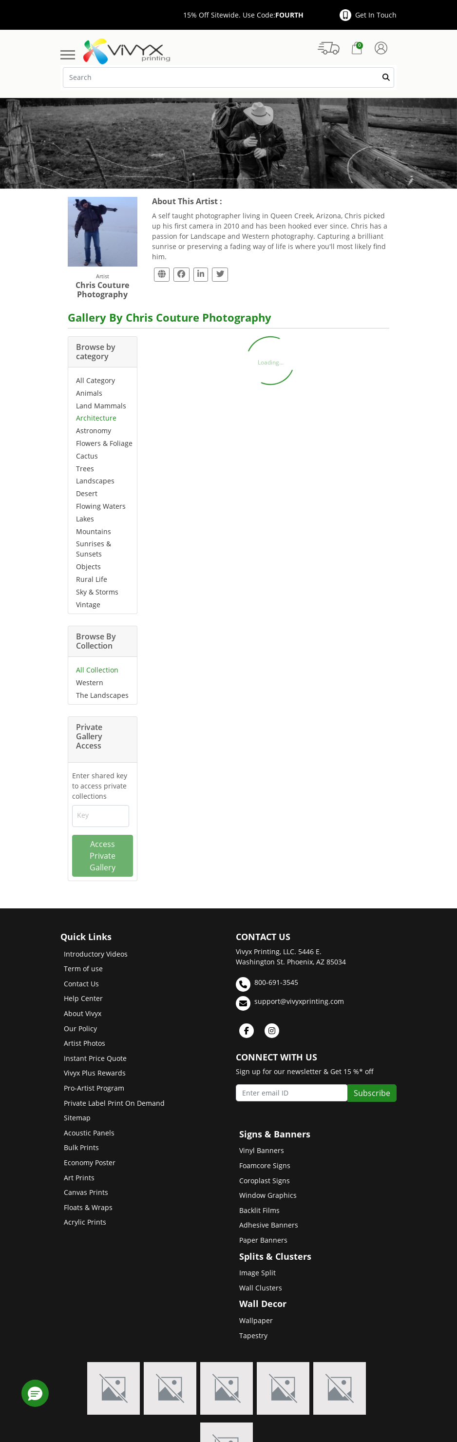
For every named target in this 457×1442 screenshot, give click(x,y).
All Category (95, 380)
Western (89, 682)
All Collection (97, 669)
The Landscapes (102, 695)
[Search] (228, 77)
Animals (89, 393)
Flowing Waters (101, 506)
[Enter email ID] (292, 1092)
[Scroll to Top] (440, 1399)
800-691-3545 (267, 984)
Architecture (96, 418)
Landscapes (95, 480)
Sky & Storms (97, 591)
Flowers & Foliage (104, 443)
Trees (85, 468)
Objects (88, 566)
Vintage (88, 604)
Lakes (85, 518)
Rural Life (91, 579)
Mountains (93, 531)
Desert (86, 493)
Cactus (87, 456)
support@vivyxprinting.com (290, 1003)
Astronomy (93, 430)
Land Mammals (101, 405)
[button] (35, 1393)
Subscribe (372, 1093)
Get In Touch (368, 15)
